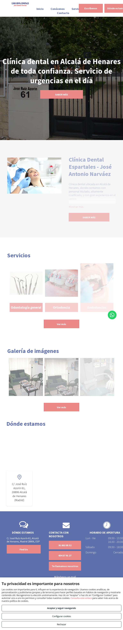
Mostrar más (76, 207)
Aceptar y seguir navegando (61, 608)
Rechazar (61, 624)
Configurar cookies (61, 616)
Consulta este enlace (81, 598)
